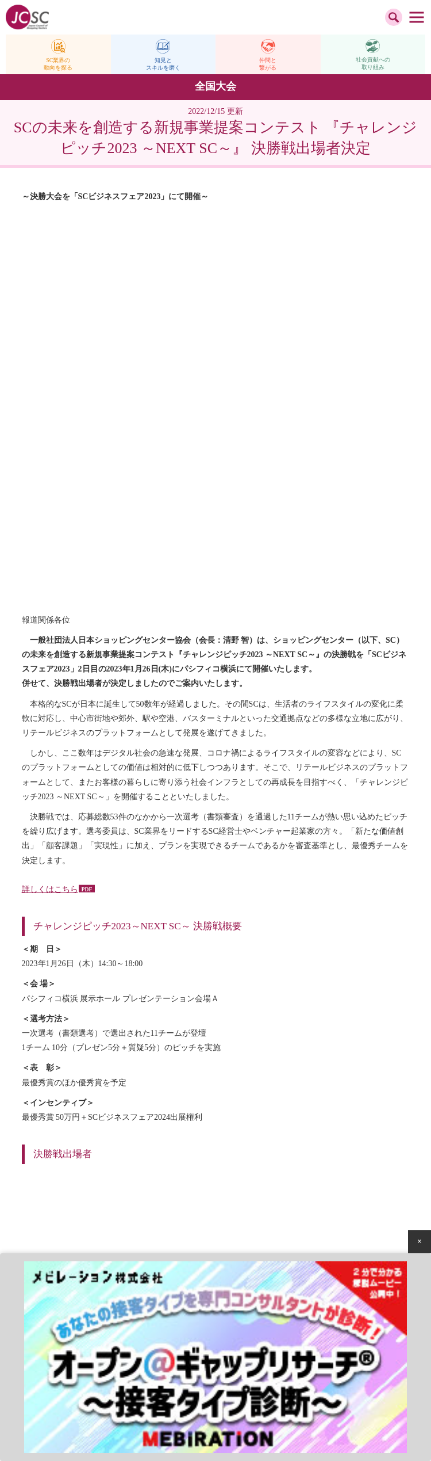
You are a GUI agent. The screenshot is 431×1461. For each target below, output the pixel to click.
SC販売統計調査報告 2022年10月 (316, 961)
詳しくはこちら (50, 515)
